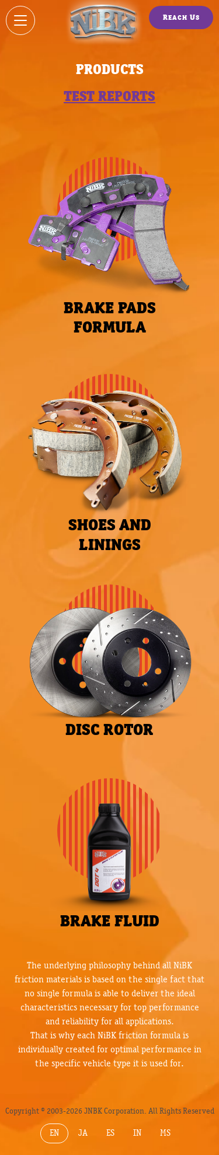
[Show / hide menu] (20, 20)
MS (165, 1133)
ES (110, 1133)
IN (137, 1133)
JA (83, 1133)
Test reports (109, 96)
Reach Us (181, 17)
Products (110, 69)
